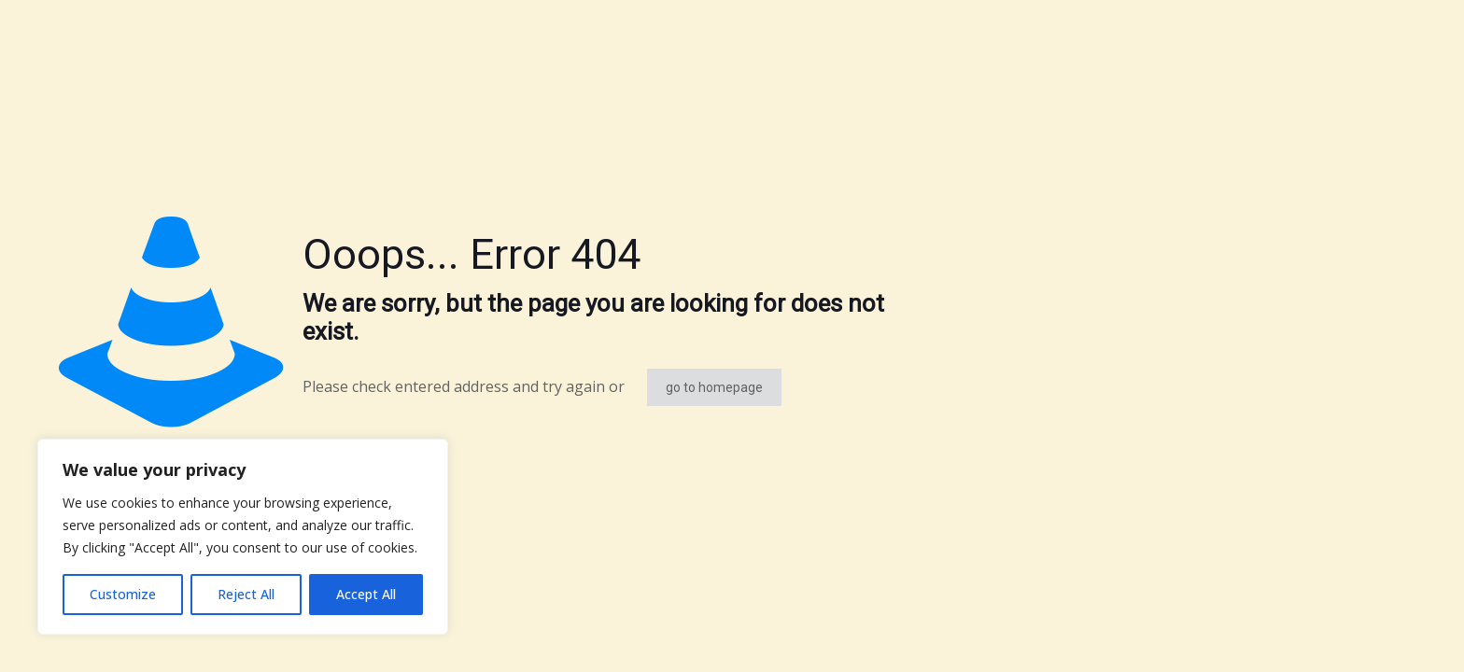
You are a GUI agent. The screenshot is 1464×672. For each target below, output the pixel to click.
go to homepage (714, 387)
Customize (123, 594)
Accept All (366, 594)
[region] (242, 537)
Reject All (246, 594)
